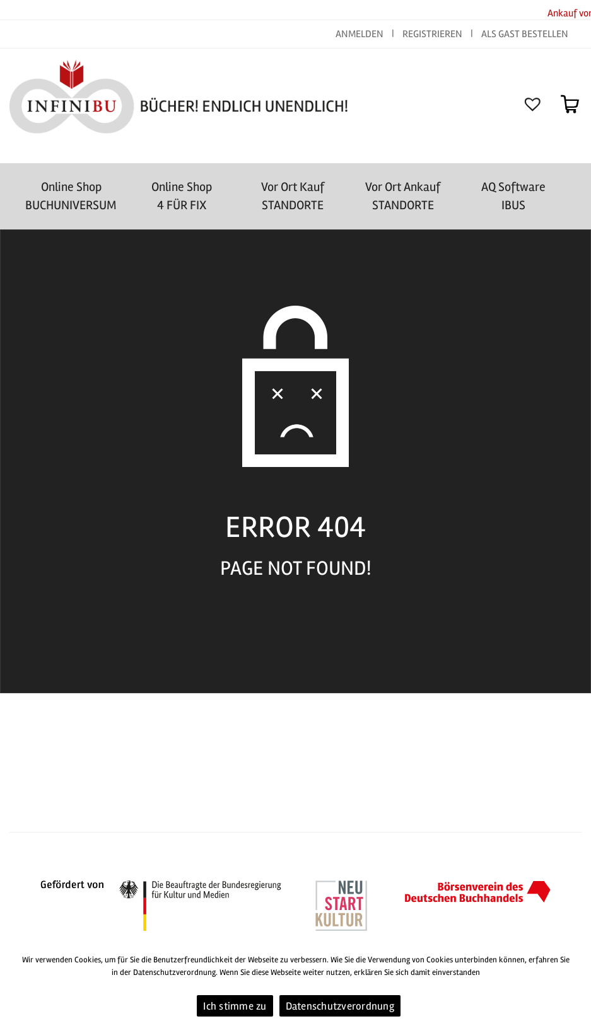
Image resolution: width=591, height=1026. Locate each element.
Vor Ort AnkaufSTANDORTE (402, 196)
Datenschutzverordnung (340, 1006)
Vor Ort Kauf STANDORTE (292, 196)
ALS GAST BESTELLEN (524, 34)
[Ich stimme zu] (575, 985)
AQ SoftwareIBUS (513, 196)
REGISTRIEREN (432, 34)
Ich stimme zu (234, 1006)
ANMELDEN (360, 34)
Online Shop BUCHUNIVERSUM (71, 196)
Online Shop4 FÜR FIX (181, 196)
